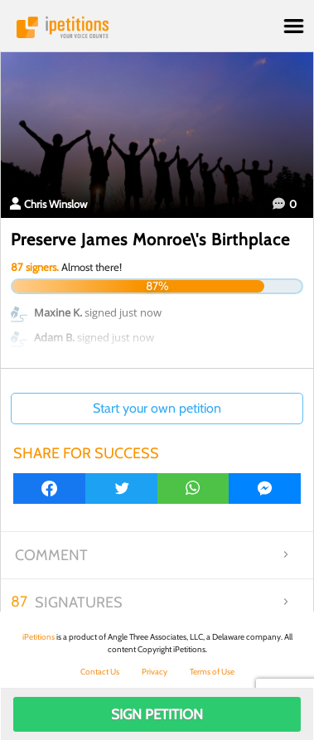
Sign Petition (157, 714)
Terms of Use (212, 671)
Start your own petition (157, 408)
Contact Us (99, 671)
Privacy (154, 671)
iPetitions (157, 27)
